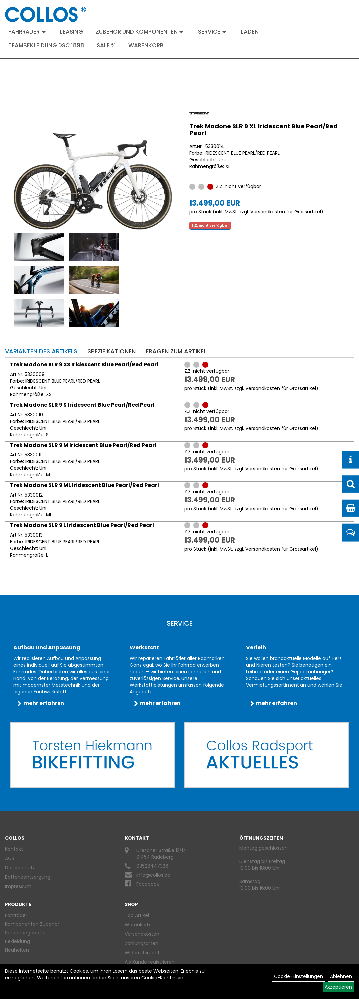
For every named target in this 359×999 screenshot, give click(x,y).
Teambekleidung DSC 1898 (46, 45)
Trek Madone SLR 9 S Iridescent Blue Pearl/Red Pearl (82, 405)
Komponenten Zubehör (32, 924)
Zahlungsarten (141, 943)
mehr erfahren (43, 703)
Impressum (18, 886)
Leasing (71, 32)
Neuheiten (17, 950)
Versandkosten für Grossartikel (285, 211)
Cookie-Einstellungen (298, 976)
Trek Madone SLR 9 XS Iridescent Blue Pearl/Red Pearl (84, 364)
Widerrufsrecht (142, 952)
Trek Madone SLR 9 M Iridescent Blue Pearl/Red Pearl (83, 445)
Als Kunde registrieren (150, 962)
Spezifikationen (111, 351)
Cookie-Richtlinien (162, 977)
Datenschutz (20, 867)
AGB (9, 858)
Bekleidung (17, 941)
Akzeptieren (338, 987)
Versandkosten (142, 934)
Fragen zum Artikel (176, 351)
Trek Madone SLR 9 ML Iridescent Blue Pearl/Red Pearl (84, 485)
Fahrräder (27, 32)
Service (212, 32)
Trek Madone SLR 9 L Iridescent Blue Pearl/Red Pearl (82, 525)
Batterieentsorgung (27, 877)
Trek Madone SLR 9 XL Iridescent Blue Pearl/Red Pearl (263, 129)
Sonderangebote (24, 932)
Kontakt (14, 849)
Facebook (147, 884)
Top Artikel (137, 915)
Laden (250, 32)
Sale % (106, 45)
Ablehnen (341, 976)
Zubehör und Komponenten (140, 32)
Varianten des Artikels (41, 351)
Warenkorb (146, 45)
